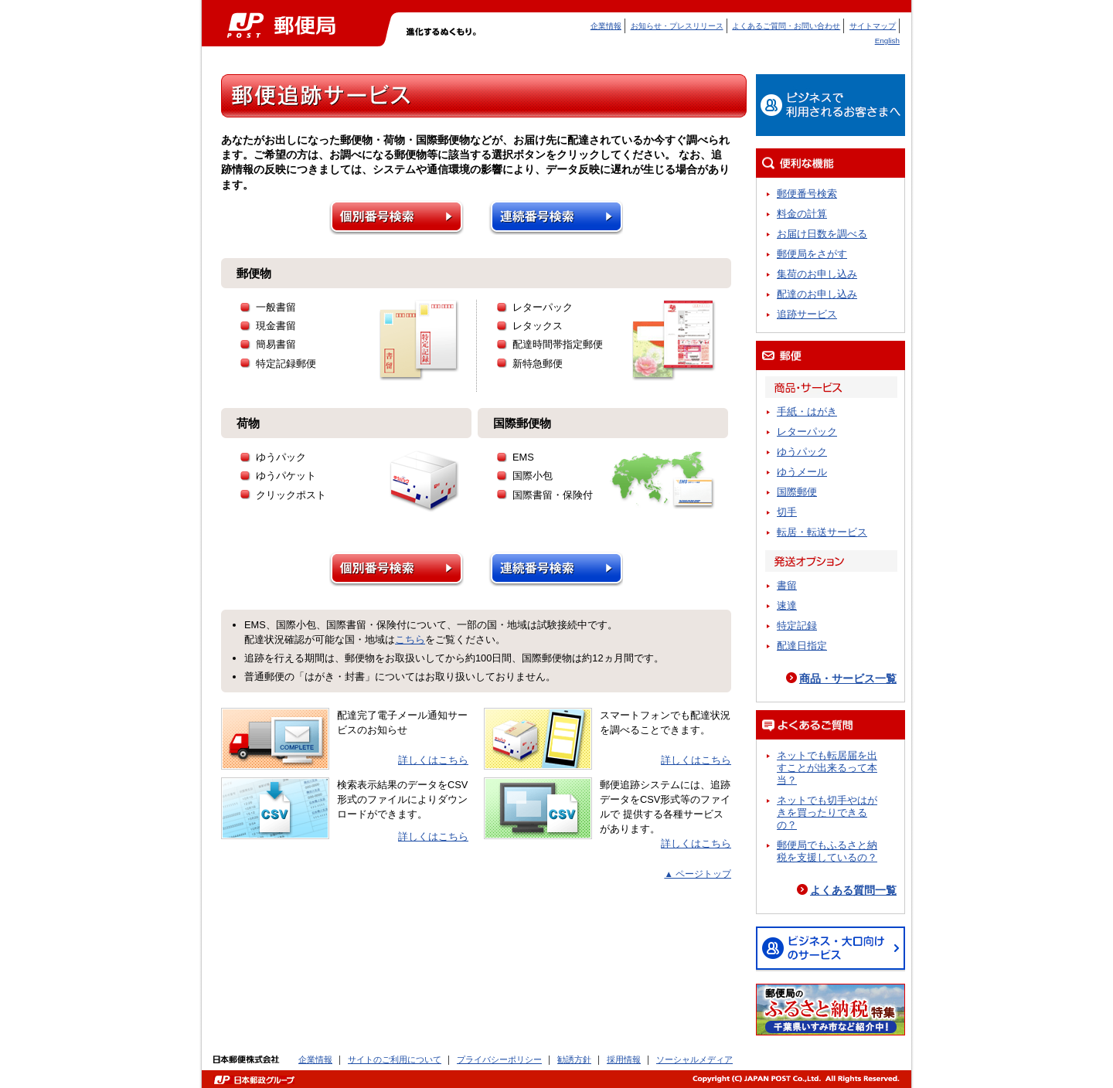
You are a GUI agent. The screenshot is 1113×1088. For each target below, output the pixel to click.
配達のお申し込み (817, 294)
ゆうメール (802, 472)
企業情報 (606, 26)
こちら (410, 639)
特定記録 (797, 625)
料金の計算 (802, 213)
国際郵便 (797, 492)
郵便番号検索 (807, 193)
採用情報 (624, 1059)
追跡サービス (807, 314)
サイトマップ (872, 26)
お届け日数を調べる (822, 234)
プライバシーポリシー (499, 1059)
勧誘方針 (574, 1059)
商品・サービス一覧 (848, 678)
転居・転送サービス (822, 532)
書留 (787, 585)
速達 (787, 605)
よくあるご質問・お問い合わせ (786, 26)
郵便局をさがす (812, 254)
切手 (787, 512)
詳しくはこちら (433, 760)
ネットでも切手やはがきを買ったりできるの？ (827, 812)
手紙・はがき (807, 411)
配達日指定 (802, 645)
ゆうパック (802, 451)
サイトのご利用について (394, 1059)
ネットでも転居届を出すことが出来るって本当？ (827, 768)
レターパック (807, 431)
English (887, 40)
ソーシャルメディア (694, 1059)
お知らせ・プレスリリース (677, 26)
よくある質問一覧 (853, 890)
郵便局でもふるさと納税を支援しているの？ (827, 851)
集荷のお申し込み (817, 274)
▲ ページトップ (697, 874)
